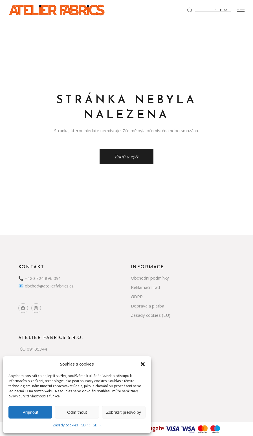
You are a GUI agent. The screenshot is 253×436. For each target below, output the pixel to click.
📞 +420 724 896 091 (39, 278)
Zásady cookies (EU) (150, 315)
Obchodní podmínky (150, 278)
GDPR (85, 425)
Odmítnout (77, 412)
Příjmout (30, 412)
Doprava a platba (147, 306)
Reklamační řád (145, 287)
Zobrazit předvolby (123, 412)
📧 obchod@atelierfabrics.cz (46, 286)
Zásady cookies (65, 425)
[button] (143, 364)
